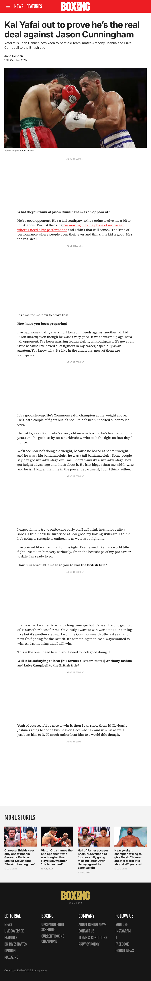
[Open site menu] (7, 6)
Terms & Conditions (93, 937)
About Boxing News (92, 924)
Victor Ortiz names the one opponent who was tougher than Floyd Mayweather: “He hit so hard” (56, 857)
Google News (124, 950)
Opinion (10, 950)
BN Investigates (15, 944)
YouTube (121, 924)
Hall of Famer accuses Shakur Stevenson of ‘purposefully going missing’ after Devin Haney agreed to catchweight (93, 858)
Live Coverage (14, 931)
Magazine (11, 957)
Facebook (122, 944)
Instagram (123, 931)
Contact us (86, 931)
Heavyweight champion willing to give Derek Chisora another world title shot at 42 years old (128, 857)
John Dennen (13, 56)
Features (34, 6)
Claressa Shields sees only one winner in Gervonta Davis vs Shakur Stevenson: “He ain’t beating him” (19, 857)
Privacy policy (89, 944)
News (18, 6)
